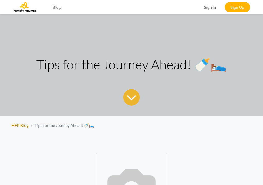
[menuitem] (44, 4)
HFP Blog (20, 125)
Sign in (210, 7)
